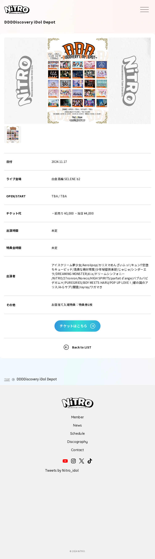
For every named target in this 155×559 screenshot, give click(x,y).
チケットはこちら (73, 325)
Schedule (77, 433)
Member (77, 417)
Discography (77, 442)
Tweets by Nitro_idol (62, 470)
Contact (77, 450)
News (77, 425)
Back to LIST (81, 347)
